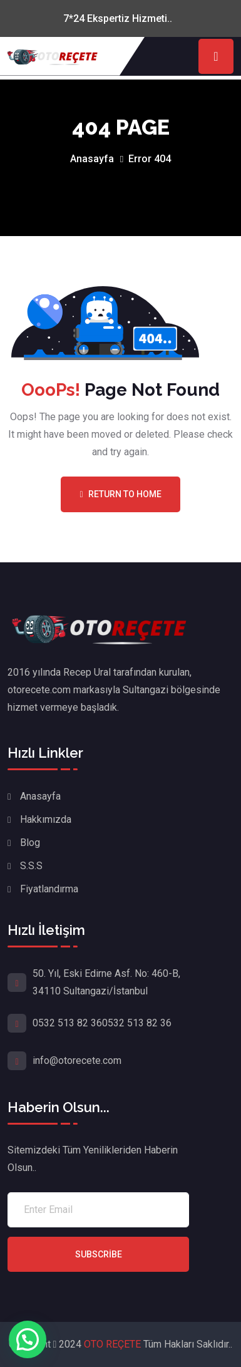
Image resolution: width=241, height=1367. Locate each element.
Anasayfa (92, 159)
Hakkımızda (45, 819)
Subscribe (98, 1254)
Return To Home (120, 494)
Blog (30, 843)
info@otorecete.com (77, 1060)
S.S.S (31, 866)
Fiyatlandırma (49, 889)
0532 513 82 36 (67, 1023)
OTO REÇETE (113, 1344)
